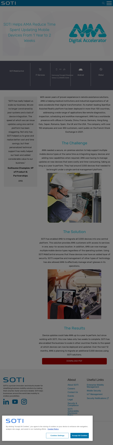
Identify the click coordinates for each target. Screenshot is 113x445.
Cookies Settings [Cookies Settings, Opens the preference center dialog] (57, 435)
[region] (47, 428)
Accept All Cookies (79, 435)
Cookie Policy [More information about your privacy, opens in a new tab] (53, 429)
